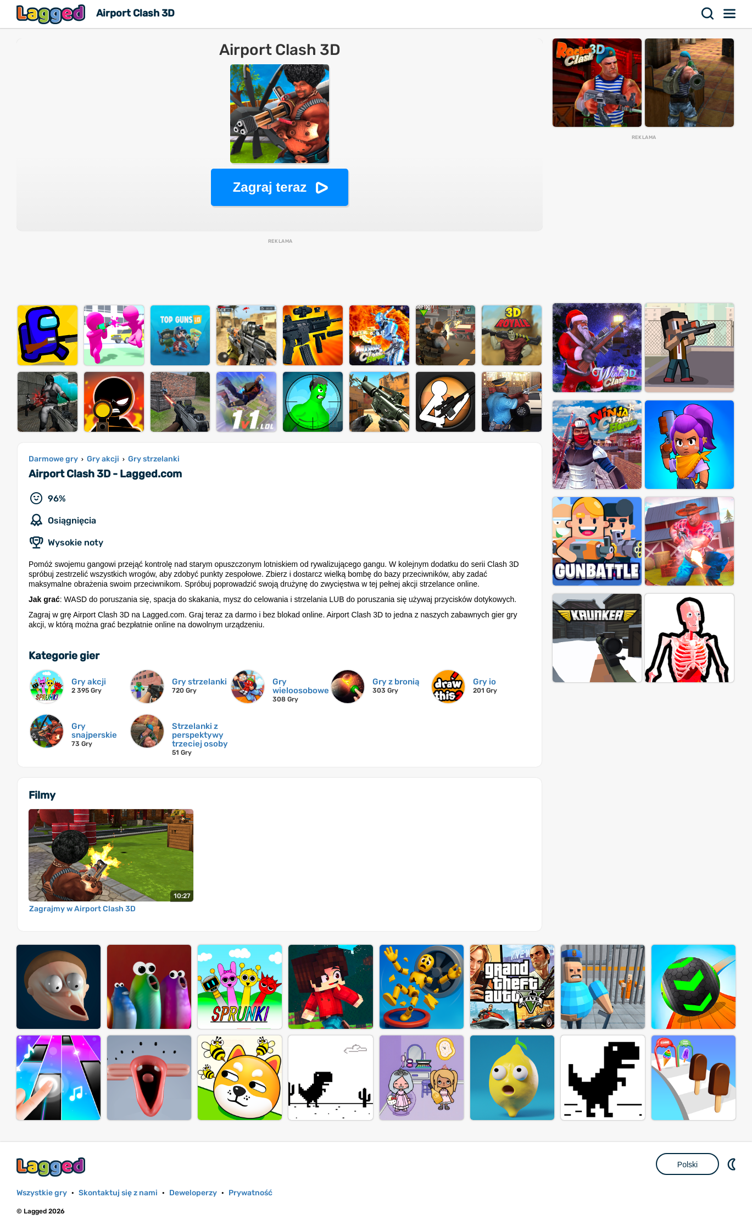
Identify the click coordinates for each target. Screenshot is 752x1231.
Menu (730, 13)
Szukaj (708, 13)
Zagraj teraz (270, 187)
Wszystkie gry (41, 1192)
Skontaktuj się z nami (118, 1192)
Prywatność (250, 1192)
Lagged (52, 14)
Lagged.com (52, 1167)
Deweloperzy (193, 1192)
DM (733, 1164)
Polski (687, 1164)
